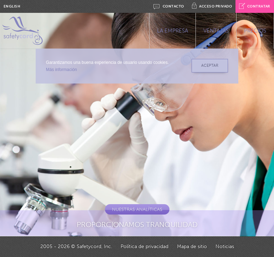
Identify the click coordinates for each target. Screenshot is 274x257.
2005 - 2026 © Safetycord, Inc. (76, 246)
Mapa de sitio (192, 246)
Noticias (224, 246)
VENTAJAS (216, 30)
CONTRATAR (254, 6)
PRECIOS (255, 30)
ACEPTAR (208, 65)
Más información (60, 69)
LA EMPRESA (172, 30)
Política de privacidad (144, 246)
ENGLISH (12, 6)
